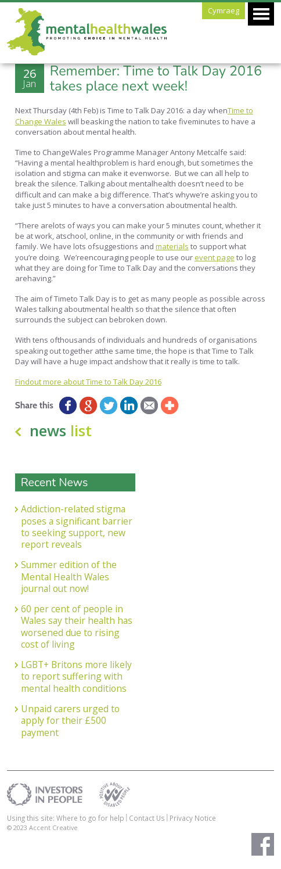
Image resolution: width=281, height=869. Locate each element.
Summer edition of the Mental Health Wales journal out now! (69, 576)
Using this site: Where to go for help (65, 818)
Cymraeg (223, 10)
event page (214, 257)
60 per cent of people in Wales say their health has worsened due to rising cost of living (76, 626)
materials (172, 246)
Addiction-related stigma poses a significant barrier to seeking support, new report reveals (76, 526)
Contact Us (147, 818)
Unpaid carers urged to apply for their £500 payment (70, 720)
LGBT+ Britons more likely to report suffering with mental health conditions (76, 676)
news (61, 430)
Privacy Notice (193, 818)
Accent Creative (53, 827)
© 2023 (18, 827)
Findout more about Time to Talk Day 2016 (88, 381)
